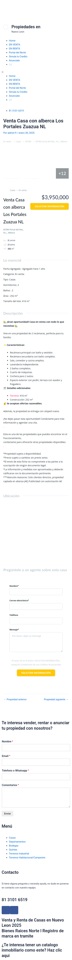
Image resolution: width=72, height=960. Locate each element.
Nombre (7, 741)
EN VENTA (14, 44)
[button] (36, 72)
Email (6, 756)
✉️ (10, 64)
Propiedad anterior (15, 699)
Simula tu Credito (18, 56)
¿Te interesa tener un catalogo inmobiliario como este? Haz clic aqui (32, 950)
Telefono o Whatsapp (15, 770)
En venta (7, 141)
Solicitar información (49, 206)
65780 (28, 141)
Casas (18, 141)
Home (12, 40)
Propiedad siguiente (56, 699)
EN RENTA (14, 48)
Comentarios (10, 785)
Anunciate (14, 60)
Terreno (14, 395)
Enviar (7, 813)
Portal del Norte (17, 52)
